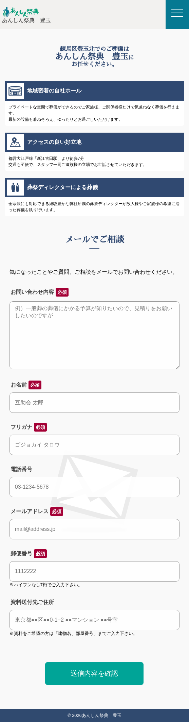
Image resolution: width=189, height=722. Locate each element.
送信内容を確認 (94, 673)
